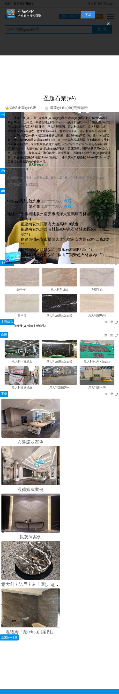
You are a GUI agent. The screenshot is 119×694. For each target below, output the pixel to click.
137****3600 (56, 201)
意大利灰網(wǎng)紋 (59, 315)
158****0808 (56, 206)
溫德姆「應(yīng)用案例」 (30, 631)
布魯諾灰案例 (30, 442)
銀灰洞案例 (30, 536)
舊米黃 (22, 315)
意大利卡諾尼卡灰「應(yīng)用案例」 (37, 584)
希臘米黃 (97, 289)
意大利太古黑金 (22, 361)
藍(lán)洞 (22, 289)
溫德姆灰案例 (30, 489)
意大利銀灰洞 (97, 387)
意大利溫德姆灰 (22, 387)
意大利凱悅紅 (59, 289)
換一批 (111, 335)
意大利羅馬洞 (97, 315)
